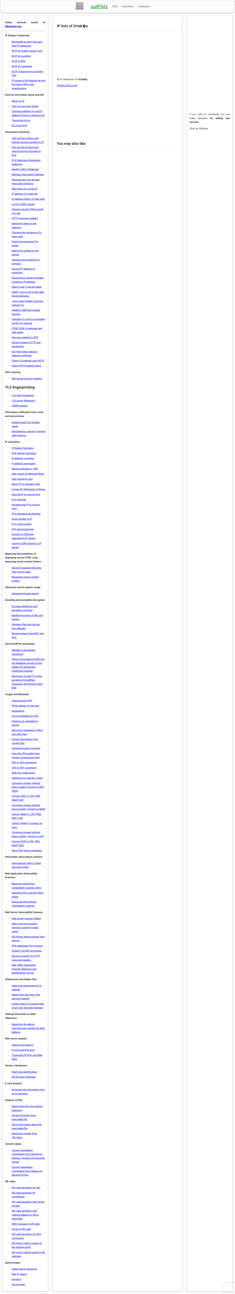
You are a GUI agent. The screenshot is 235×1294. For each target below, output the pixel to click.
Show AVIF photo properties (27, 850)
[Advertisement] (115, 53)
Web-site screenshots (23, 772)
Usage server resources (24, 1269)
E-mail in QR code (21, 1229)
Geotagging (18, 711)
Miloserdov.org (13, 26)
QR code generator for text (26, 1187)
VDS (115, 6)
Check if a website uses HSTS (28, 360)
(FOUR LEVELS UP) (67, 85)
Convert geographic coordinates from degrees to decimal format (27, 1171)
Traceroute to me (21, 120)
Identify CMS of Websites (25, 169)
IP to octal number (21, 524)
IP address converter (23, 458)
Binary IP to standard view (26, 484)
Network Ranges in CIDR (25, 468)
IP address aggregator (24, 463)
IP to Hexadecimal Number (26, 513)
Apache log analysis (22, 1045)
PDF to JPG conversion (24, 762)
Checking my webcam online (27, 778)
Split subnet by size (22, 479)
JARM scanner (20, 405)
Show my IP (18, 101)
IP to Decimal (19, 499)
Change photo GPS (22, 700)
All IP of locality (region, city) (27, 50)
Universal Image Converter (26, 748)
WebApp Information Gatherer (28, 174)
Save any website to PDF (25, 337)
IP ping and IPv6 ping (23, 1050)
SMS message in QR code (26, 1224)
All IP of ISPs (19, 61)
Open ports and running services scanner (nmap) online (25, 927)
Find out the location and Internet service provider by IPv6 (26, 151)
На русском (18, 1284)
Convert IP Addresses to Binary (28, 489)
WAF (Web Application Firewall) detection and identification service (24, 969)
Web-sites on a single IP (24, 188)
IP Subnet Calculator (23, 448)
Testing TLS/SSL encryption (27, 950)
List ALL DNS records (23, 204)
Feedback (144, 6)
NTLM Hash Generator (24, 1077)
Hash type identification (24, 1072)
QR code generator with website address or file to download (25, 1214)
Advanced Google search (25, 593)
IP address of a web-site (25, 193)
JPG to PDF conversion (24, 767)
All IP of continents (22, 66)
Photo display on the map (25, 705)
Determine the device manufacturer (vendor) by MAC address (28, 1028)
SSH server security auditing (27, 378)
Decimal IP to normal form (26, 494)
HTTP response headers (25, 218)
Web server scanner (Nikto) (26, 918)
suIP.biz (99, 6)
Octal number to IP (22, 519)
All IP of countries (21, 56)
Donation (127, 6)
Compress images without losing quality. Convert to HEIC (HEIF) (28, 787)
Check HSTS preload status (26, 365)
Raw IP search (19, 1274)
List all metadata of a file (25, 716)
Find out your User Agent (25, 106)
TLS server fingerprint (23, 400)
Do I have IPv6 (19, 125)
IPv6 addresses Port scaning (27, 945)
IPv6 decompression (23, 529)
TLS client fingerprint (23, 395)
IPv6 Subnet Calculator (24, 453)
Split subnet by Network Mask (28, 473)
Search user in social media (26, 286)
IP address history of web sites (28, 199)
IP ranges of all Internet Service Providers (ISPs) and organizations (28, 84)
